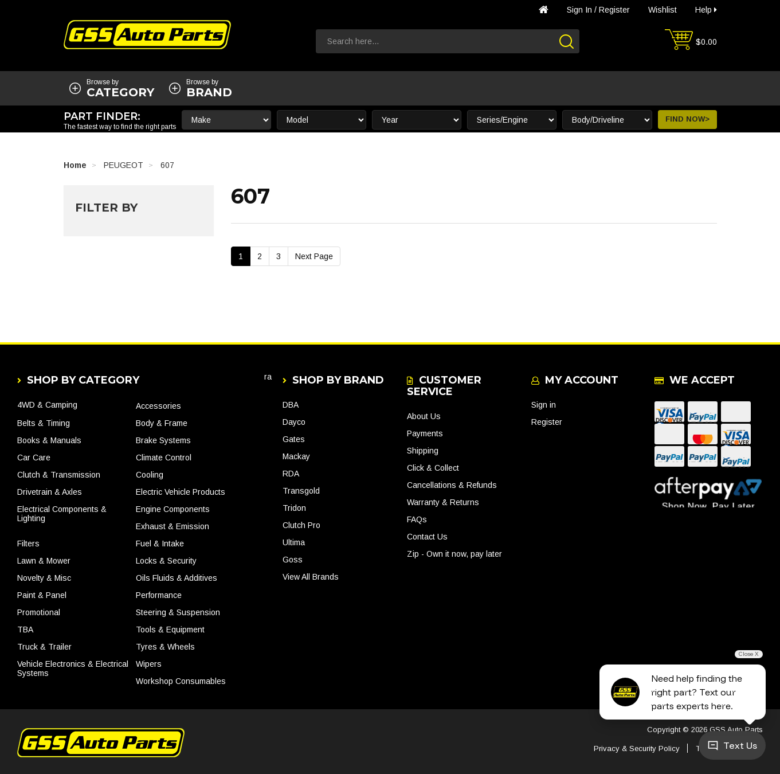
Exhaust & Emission (172, 526)
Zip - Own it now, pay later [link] (454, 553)
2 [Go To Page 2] (259, 256)
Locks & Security (166, 560)
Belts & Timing (43, 423)
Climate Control (163, 457)
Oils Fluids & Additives (176, 578)
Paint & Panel (41, 595)
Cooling (149, 474)
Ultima (294, 542)
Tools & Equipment (170, 629)
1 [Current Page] (240, 256)
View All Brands (311, 576)
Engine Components (173, 509)
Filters (28, 543)
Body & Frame (161, 423)
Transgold (301, 490)
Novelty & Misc (44, 578)
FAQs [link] (417, 519)
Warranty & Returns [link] (443, 502)
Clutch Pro (301, 525)
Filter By (106, 207)
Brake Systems (163, 440)
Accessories (158, 406)
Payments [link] (425, 433)
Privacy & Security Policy (637, 748)
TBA (25, 629)
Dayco (294, 422)
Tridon (294, 508)
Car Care (33, 457)
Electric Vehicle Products (180, 492)
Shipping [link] (422, 450)
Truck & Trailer (44, 646)
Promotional (38, 612)
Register (614, 9)
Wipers (149, 664)
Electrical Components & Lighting (62, 514)
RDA (291, 473)
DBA (291, 404)
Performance (159, 595)
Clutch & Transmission (58, 474)
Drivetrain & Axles (49, 492)
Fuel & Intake (160, 543)
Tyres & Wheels (165, 646)
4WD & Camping (47, 404)
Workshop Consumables (181, 681)
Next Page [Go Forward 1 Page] (314, 256)
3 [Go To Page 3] (278, 256)
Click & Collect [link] (433, 467)
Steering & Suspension (178, 612)
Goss (293, 559)
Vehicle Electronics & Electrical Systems (72, 668)
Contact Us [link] (427, 536)
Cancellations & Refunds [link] (452, 485)
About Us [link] (424, 416)
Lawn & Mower (43, 560)
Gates (294, 439)
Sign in (579, 9)
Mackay (296, 456)
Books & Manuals (49, 440)
